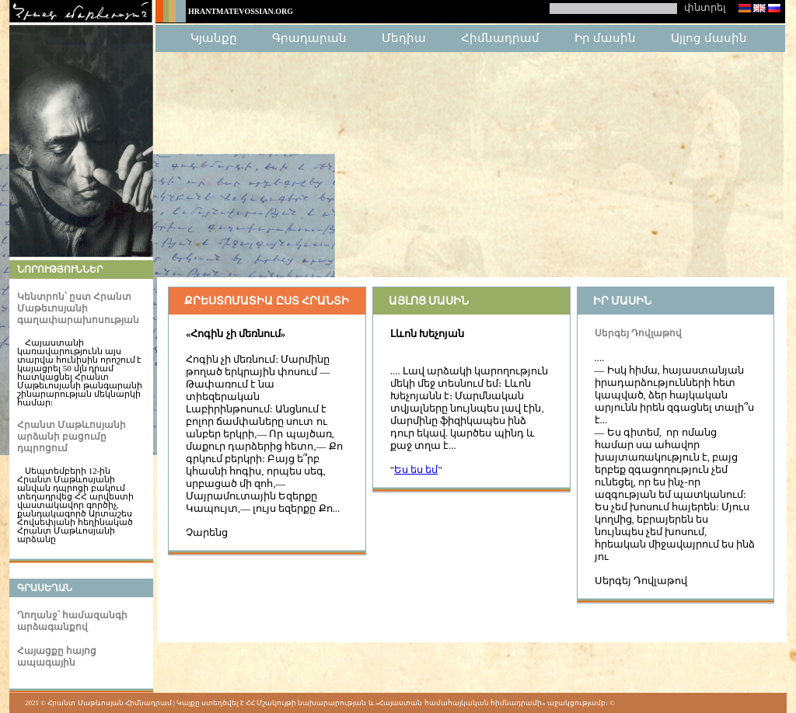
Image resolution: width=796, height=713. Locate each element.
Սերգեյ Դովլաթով (638, 333)
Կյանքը (213, 38)
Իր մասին (605, 38)
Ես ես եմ (416, 469)
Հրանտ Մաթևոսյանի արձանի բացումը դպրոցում (71, 436)
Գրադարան (309, 38)
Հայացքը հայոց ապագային (56, 656)
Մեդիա (404, 38)
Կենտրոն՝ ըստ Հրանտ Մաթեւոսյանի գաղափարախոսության (78, 308)
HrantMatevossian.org (240, 11)
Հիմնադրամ (500, 38)
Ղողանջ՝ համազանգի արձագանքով (72, 621)
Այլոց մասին (709, 38)
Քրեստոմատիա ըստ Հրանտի (266, 301)
